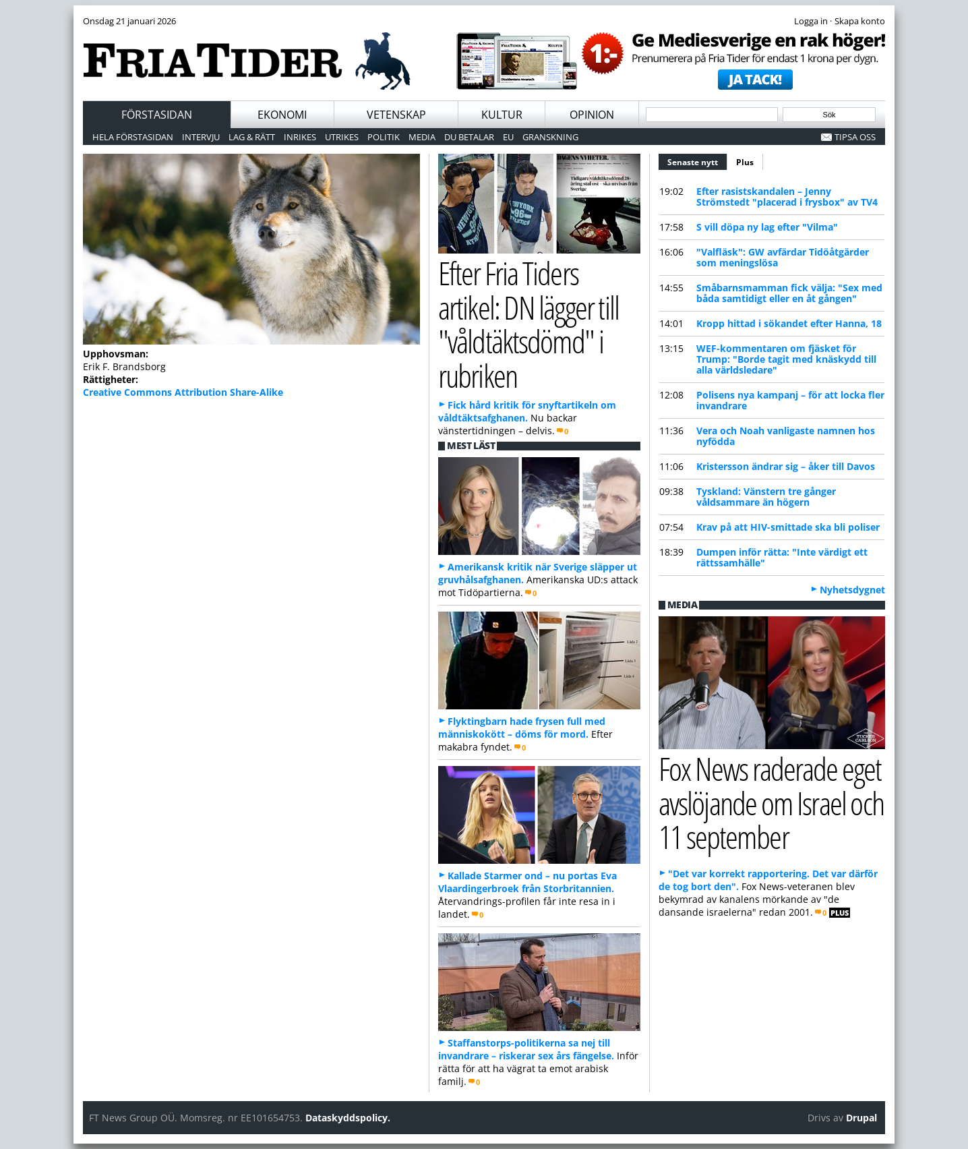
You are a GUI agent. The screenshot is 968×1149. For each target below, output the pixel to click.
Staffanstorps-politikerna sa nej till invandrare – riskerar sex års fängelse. (526, 1049)
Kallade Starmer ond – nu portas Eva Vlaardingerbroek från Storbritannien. (527, 882)
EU (508, 137)
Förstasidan (156, 114)
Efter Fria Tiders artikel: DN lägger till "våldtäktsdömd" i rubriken (528, 324)
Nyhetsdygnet (852, 589)
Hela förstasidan (132, 137)
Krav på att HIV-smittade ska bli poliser (788, 527)
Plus (745, 162)
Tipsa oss (855, 137)
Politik (383, 137)
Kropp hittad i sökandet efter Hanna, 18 (789, 323)
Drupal (861, 1117)
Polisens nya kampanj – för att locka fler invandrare (790, 400)
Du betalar (469, 137)
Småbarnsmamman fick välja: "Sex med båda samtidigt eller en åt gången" (789, 293)
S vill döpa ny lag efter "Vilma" (767, 226)
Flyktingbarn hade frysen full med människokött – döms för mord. (521, 727)
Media (422, 137)
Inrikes (300, 137)
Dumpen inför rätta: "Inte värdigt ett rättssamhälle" (782, 557)
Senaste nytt (697, 160)
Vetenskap (396, 114)
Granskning (550, 137)
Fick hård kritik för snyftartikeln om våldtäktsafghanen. (527, 411)
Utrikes (342, 137)
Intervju (201, 137)
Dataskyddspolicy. (347, 1117)
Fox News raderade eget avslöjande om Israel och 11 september (771, 802)
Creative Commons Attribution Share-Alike (183, 392)
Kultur (501, 114)
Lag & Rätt (252, 137)
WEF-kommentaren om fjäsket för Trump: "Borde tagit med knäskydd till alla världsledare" (786, 359)
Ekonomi (282, 114)
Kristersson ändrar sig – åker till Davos (785, 466)
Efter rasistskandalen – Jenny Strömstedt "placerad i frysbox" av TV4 (787, 196)
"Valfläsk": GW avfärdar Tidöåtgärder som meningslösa (782, 257)
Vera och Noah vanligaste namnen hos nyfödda (785, 436)
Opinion (592, 114)
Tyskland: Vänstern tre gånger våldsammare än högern (766, 496)
